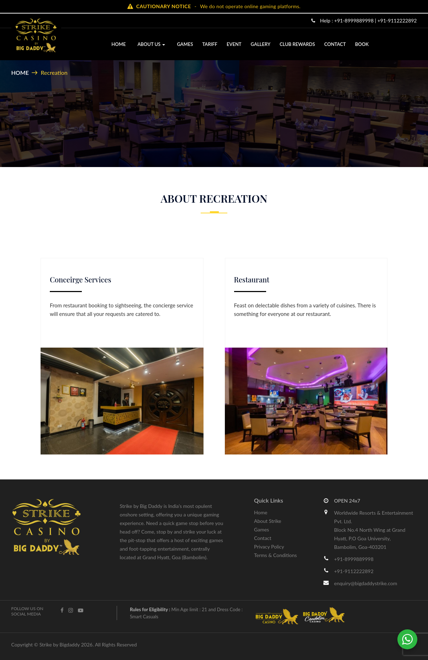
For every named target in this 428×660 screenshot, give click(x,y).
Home (118, 44)
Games (185, 44)
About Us (151, 44)
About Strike (267, 521)
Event (233, 44)
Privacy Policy (269, 547)
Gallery (260, 44)
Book (361, 44)
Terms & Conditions (275, 555)
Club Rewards (297, 44)
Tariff (209, 44)
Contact (335, 44)
